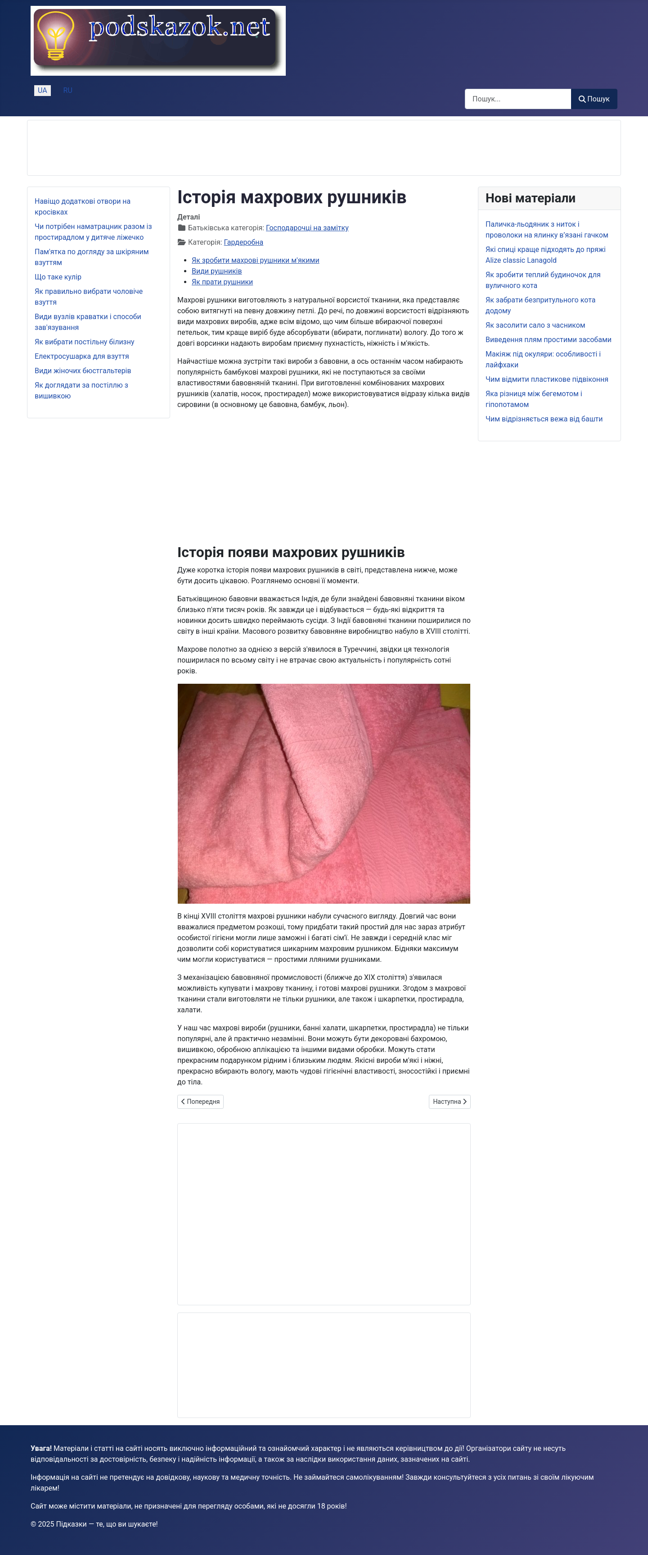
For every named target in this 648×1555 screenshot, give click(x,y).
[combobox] (518, 99)
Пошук (594, 99)
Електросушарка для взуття (82, 356)
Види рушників (217, 271)
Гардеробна (244, 242)
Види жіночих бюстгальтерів (83, 370)
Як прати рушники (222, 282)
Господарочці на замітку (307, 228)
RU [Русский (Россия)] (67, 90)
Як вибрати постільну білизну (85, 342)
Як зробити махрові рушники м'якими (256, 260)
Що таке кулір (58, 277)
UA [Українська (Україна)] (42, 90)
